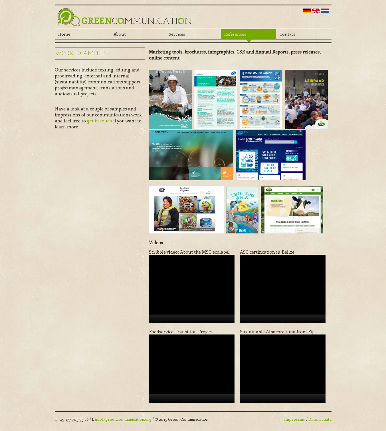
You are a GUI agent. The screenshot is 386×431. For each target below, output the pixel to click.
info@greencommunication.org (123, 419)
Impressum (294, 419)
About (120, 34)
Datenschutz (320, 419)
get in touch (99, 121)
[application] (192, 289)
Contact (287, 34)
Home (64, 34)
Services (177, 34)
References (235, 34)
